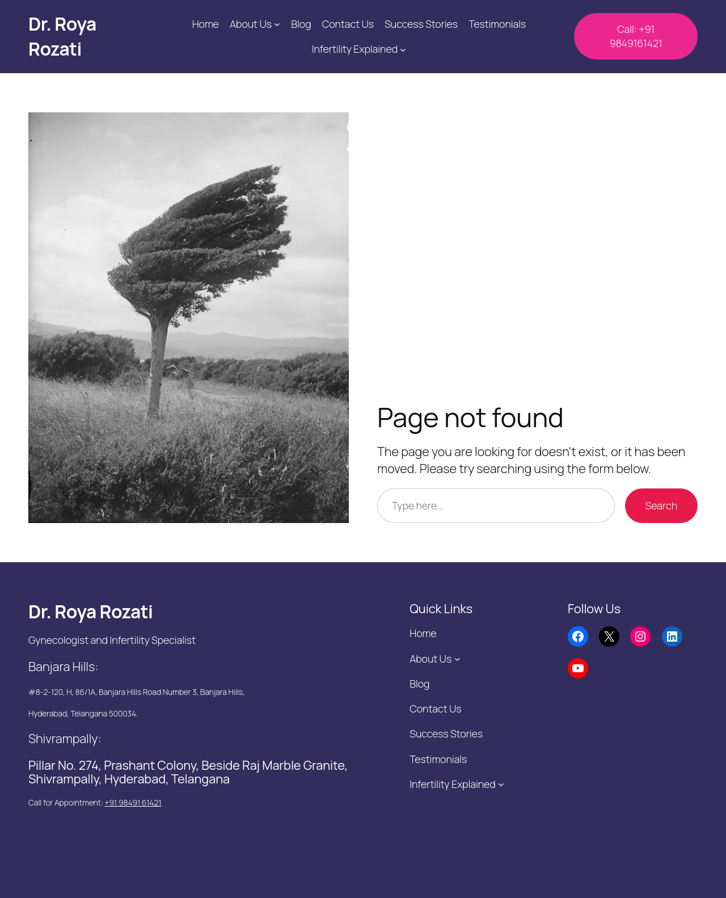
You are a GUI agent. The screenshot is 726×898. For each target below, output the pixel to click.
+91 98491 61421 (133, 802)
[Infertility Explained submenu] (403, 49)
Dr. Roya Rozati (62, 36)
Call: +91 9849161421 (635, 36)
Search (661, 505)
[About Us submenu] (277, 24)
